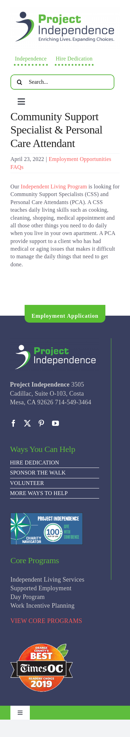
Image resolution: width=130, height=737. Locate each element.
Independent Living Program (54, 186)
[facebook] (13, 423)
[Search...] (62, 82)
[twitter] (27, 423)
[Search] (19, 82)
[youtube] (55, 423)
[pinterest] (41, 423)
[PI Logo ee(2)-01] (65, 7)
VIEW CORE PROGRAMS (46, 620)
